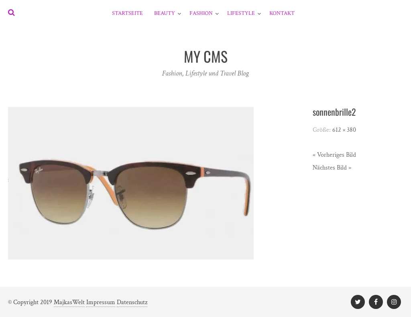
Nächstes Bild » (332, 168)
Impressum (100, 302)
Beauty (164, 13)
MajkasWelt (69, 302)
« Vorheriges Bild (334, 155)
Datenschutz (132, 302)
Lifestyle (241, 13)
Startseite (127, 13)
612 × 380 (344, 130)
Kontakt (282, 13)
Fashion (201, 13)
